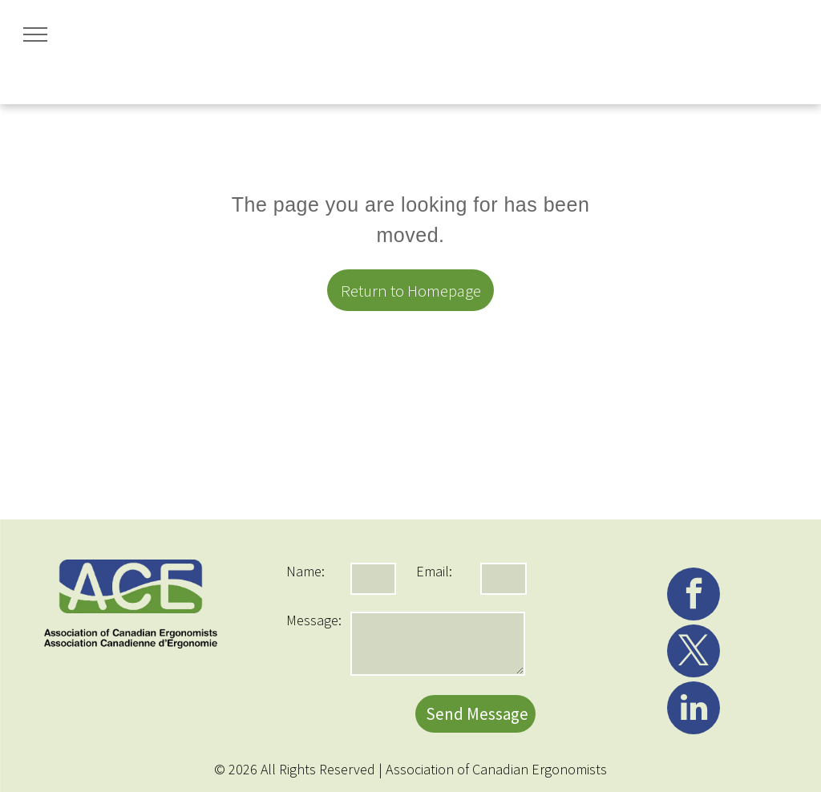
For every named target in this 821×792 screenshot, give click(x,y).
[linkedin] (693, 709)
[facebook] (693, 596)
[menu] (35, 34)
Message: (314, 620)
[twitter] (693, 652)
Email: (434, 571)
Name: (305, 571)
